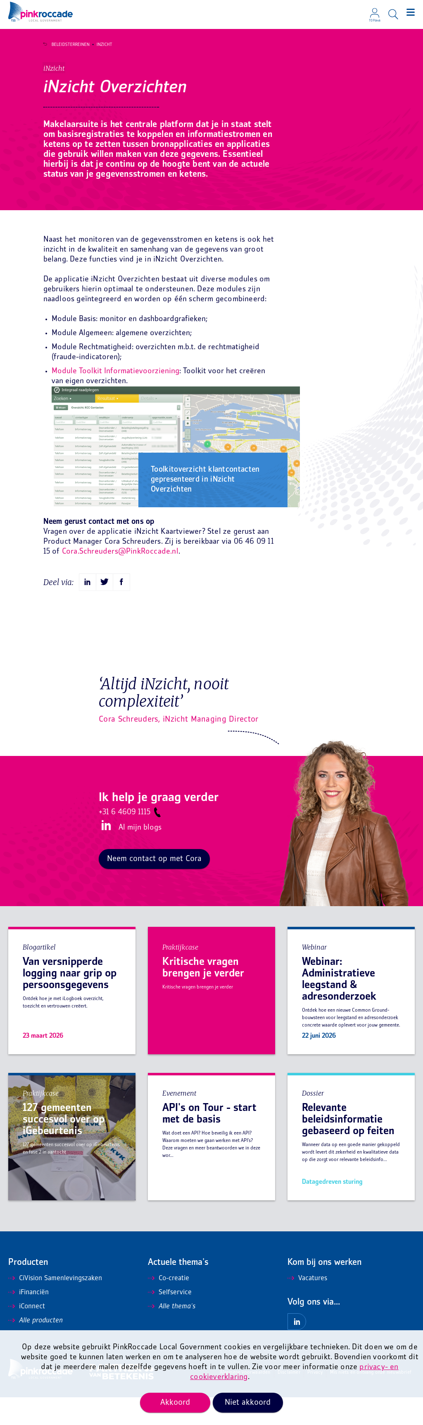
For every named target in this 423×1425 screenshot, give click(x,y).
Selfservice (170, 1320)
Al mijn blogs (140, 855)
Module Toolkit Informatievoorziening (115, 399)
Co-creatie (168, 1306)
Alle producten (35, 1348)
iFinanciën (28, 1320)
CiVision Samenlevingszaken (55, 1306)
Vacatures (307, 1306)
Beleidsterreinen (66, 45)
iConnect (26, 1334)
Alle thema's (171, 1334)
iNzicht (99, 45)
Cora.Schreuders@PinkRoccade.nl (120, 579)
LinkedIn (105, 853)
